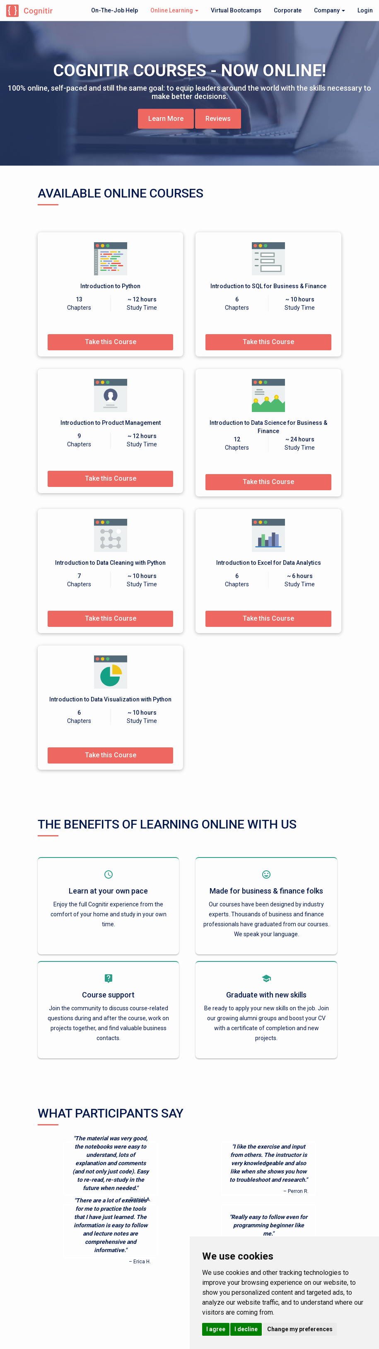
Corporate (288, 10)
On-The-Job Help (114, 10)
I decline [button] (246, 1329)
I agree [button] (215, 1329)
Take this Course (110, 342)
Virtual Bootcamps (236, 10)
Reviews (218, 118)
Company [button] (329, 10)
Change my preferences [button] (300, 1329)
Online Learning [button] (174, 10)
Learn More (165, 118)
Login (365, 10)
